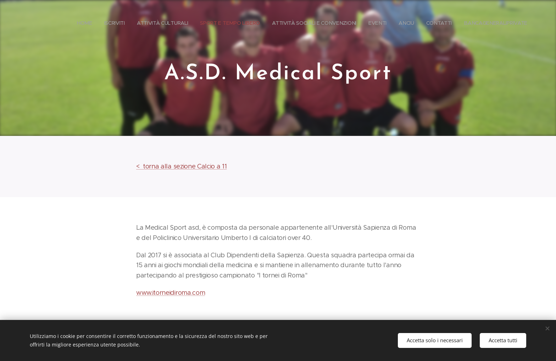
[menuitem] (131, 23)
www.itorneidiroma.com (170, 293)
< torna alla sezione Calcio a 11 (181, 166)
